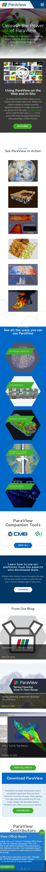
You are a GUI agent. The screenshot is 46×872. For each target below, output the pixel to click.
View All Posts (23, 767)
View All (23, 545)
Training (23, 589)
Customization (28, 805)
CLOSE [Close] (42, 832)
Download (23, 810)
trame (31, 113)
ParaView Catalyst (34, 110)
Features (22, 126)
